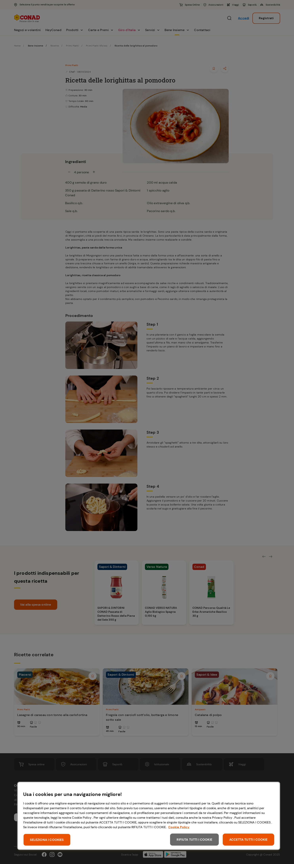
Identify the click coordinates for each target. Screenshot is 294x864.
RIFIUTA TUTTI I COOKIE (194, 839)
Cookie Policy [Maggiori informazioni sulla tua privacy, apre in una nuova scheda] (178, 827)
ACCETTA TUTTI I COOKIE (248, 839)
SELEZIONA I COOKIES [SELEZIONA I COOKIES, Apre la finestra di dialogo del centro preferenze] (47, 840)
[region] (148, 816)
